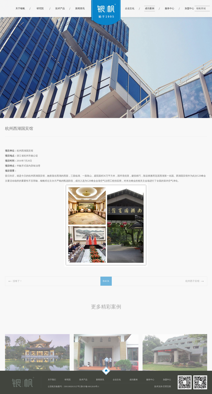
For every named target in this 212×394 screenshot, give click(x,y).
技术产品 (60, 8)
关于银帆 (20, 8)
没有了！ (17, 283)
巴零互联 (167, 386)
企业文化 (129, 8)
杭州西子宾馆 (192, 283)
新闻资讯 (80, 8)
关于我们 (52, 379)
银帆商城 (201, 8)
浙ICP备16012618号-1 (89, 386)
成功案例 (149, 8)
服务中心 (169, 8)
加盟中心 (189, 8)
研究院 (40, 8)
